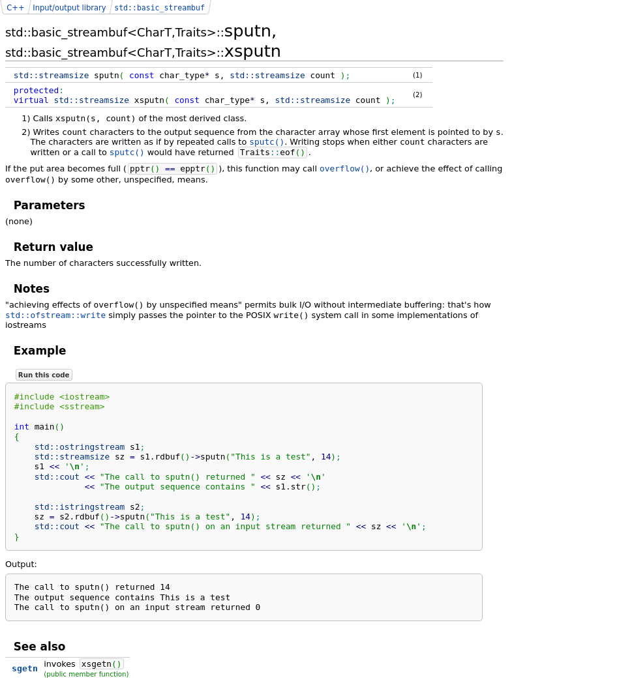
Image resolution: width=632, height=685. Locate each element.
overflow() (345, 168)
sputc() (266, 142)
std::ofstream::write (55, 315)
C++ (15, 7)
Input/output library (69, 7)
